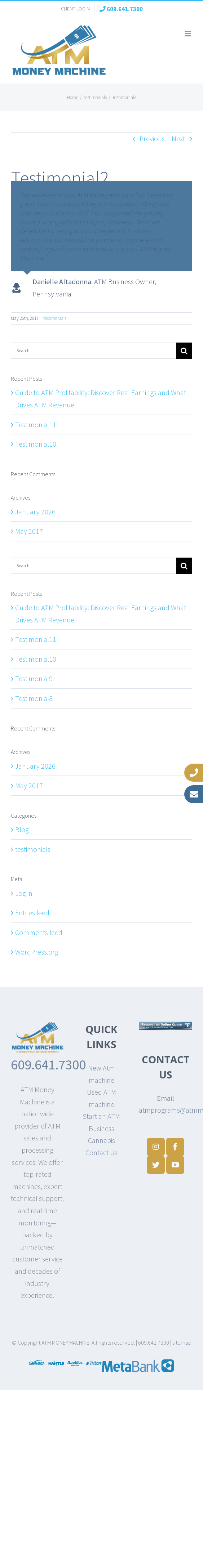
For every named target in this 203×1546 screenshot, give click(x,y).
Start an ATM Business (101, 1122)
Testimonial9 (34, 678)
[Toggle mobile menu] (188, 33)
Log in (23, 893)
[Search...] (93, 351)
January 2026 (35, 511)
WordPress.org (36, 951)
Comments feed (38, 932)
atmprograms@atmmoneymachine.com (165, 1109)
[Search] (184, 351)
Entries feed (32, 912)
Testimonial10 (35, 443)
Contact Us (101, 1152)
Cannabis (101, 1140)
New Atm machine (101, 1074)
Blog (22, 829)
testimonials (54, 318)
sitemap (181, 1342)
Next (178, 138)
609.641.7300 (48, 1064)
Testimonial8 (34, 698)
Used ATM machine (101, 1098)
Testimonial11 (35, 424)
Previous (152, 138)
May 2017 (29, 531)
